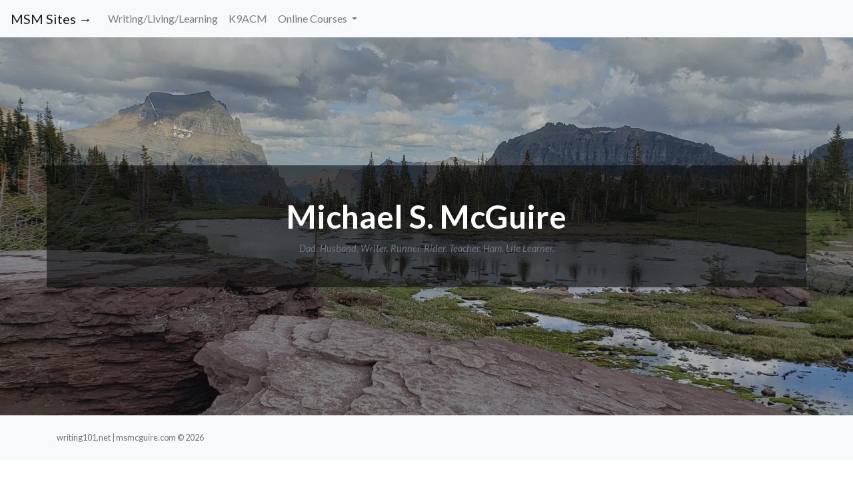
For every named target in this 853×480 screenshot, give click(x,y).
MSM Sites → (51, 19)
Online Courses (313, 18)
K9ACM (248, 18)
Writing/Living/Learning (163, 18)
